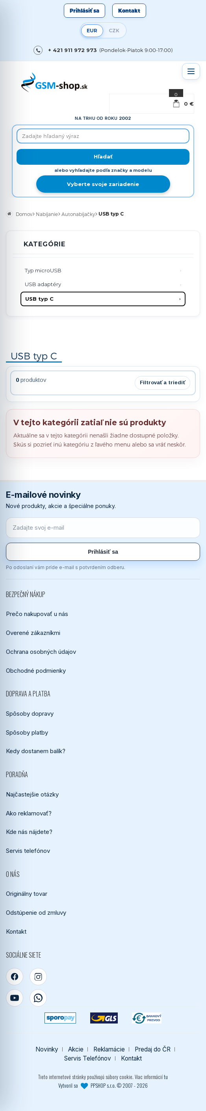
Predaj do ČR (153, 1049)
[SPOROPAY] (60, 1018)
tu (166, 1077)
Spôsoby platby (27, 732)
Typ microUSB (43, 270)
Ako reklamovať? (29, 813)
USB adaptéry (43, 284)
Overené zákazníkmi (33, 632)
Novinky (46, 1049)
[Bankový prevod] (147, 1018)
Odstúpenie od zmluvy (36, 912)
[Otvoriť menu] (191, 71)
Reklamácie (109, 1049)
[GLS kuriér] (103, 1018)
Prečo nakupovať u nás (37, 614)
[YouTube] (14, 998)
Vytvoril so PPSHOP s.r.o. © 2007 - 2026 (103, 1085)
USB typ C (39, 299)
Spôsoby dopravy (30, 713)
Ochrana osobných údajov (41, 651)
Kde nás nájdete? (29, 832)
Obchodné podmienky (36, 670)
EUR (92, 30)
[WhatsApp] (38, 998)
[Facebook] (14, 976)
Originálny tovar (26, 893)
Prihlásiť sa (84, 10)
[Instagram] (38, 976)
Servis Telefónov (87, 1058)
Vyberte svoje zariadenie (103, 184)
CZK (114, 30)
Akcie (76, 1049)
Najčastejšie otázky (32, 794)
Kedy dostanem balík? (35, 751)
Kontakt (129, 10)
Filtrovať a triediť (162, 382)
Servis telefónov (28, 850)
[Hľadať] (103, 157)
